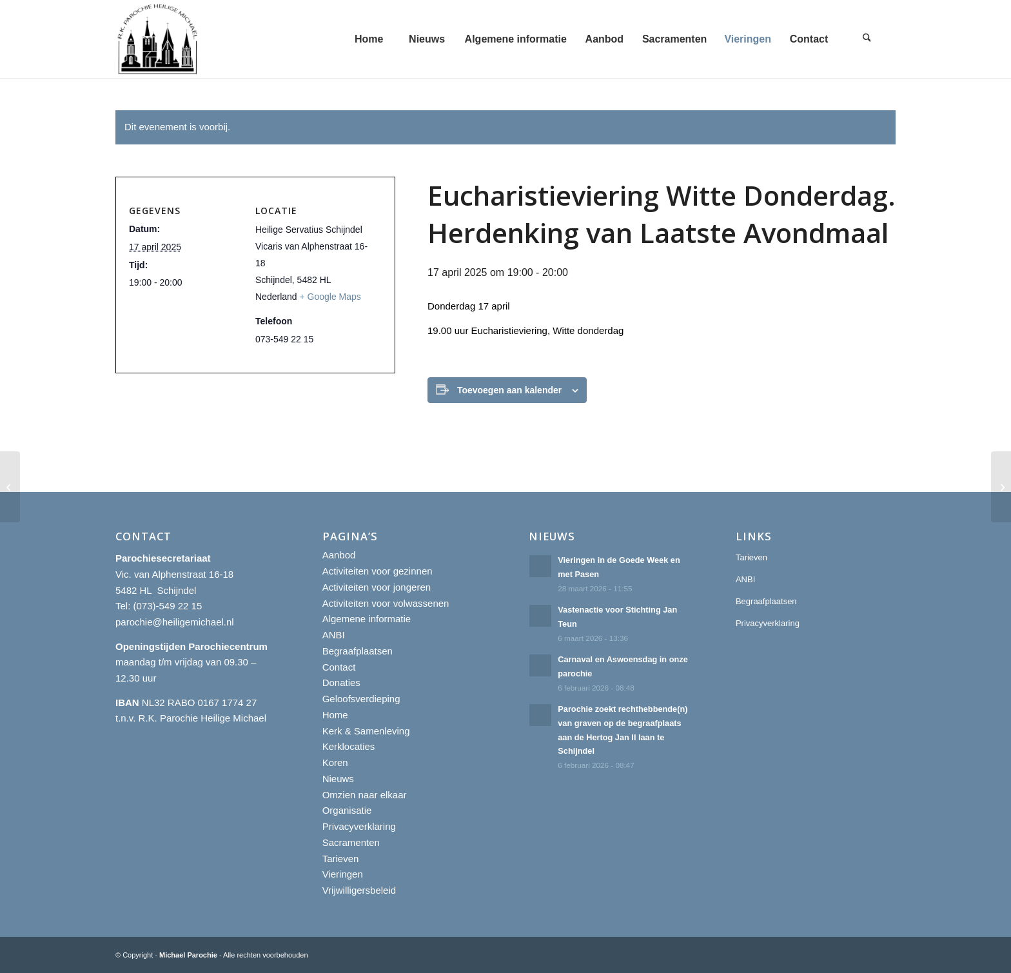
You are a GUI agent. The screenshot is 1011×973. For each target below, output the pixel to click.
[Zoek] (867, 39)
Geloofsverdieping (361, 698)
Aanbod (339, 554)
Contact (339, 667)
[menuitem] (369, 39)
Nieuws (338, 778)
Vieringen (342, 874)
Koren (335, 762)
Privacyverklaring (359, 826)
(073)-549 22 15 (167, 605)
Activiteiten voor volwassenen (385, 603)
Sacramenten (351, 842)
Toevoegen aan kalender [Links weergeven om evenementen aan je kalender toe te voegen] (509, 390)
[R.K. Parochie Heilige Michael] (158, 39)
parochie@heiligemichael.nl (174, 621)
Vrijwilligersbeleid (359, 890)
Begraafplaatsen (357, 650)
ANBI (333, 634)
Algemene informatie (366, 618)
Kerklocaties (348, 746)
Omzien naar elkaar (364, 794)
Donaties (341, 682)
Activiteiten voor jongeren (376, 587)
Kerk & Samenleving (366, 730)
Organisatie (347, 810)
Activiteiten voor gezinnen (377, 570)
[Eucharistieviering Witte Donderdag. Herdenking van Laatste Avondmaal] (10, 486)
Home (335, 714)
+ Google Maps (330, 296)
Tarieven (340, 858)
